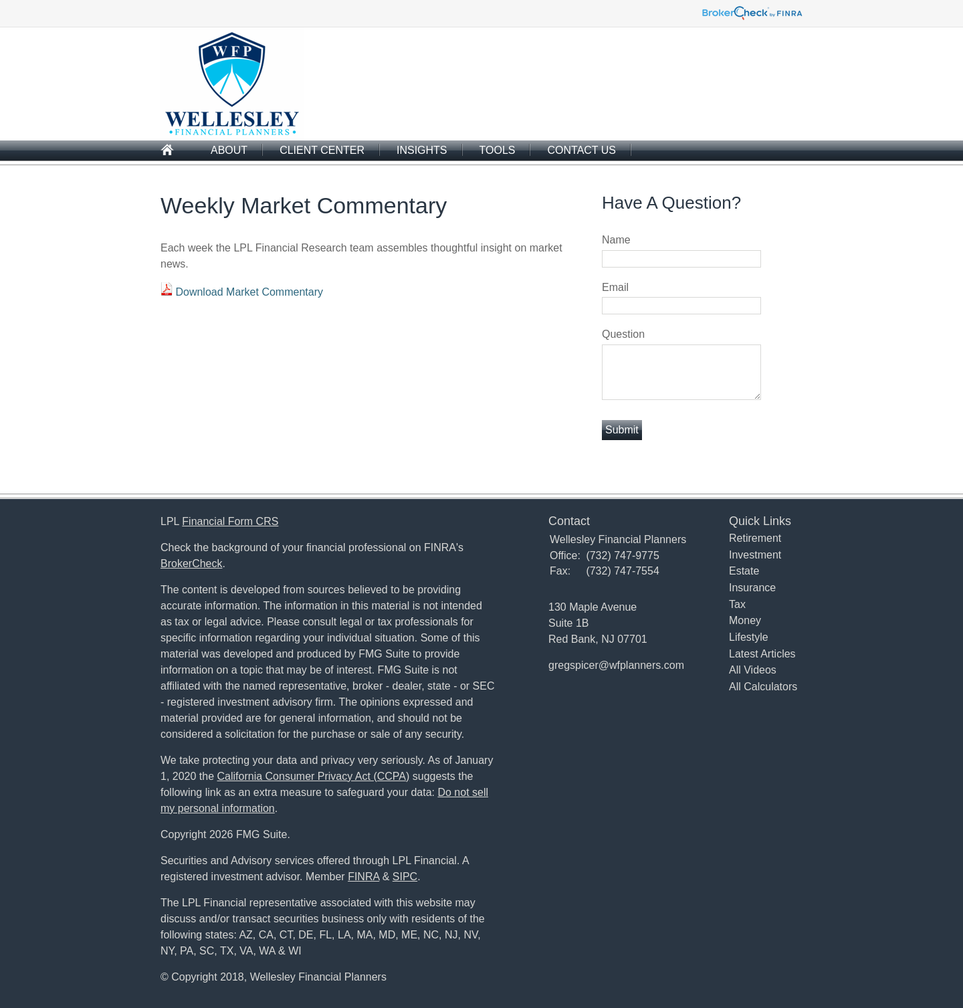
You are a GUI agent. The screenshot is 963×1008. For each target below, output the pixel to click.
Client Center (322, 150)
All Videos (752, 670)
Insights (422, 150)
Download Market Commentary (249, 292)
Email (615, 287)
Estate (744, 571)
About (229, 150)
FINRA (363, 876)
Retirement (755, 538)
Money (745, 620)
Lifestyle (748, 637)
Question (623, 334)
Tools (497, 150)
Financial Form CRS (230, 521)
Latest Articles (762, 654)
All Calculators (763, 686)
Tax (737, 604)
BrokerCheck (191, 563)
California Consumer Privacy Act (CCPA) (313, 776)
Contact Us (581, 150)
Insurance (752, 587)
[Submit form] (622, 430)
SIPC (405, 876)
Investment (755, 555)
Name (616, 239)
